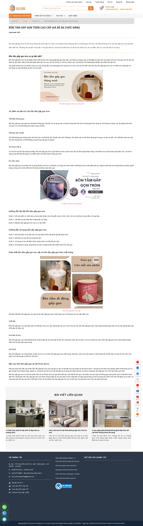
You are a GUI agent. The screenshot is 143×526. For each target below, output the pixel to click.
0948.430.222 (112, 9)
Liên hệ (88, 2)
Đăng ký (119, 2)
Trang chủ (14, 21)
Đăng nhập (130, 2)
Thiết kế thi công (44, 16)
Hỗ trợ (110, 2)
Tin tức (60, 16)
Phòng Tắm (36, 21)
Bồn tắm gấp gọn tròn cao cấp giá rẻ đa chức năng (61, 21)
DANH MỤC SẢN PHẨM (20, 16)
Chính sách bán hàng (74, 2)
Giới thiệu (72, 16)
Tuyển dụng (99, 2)
